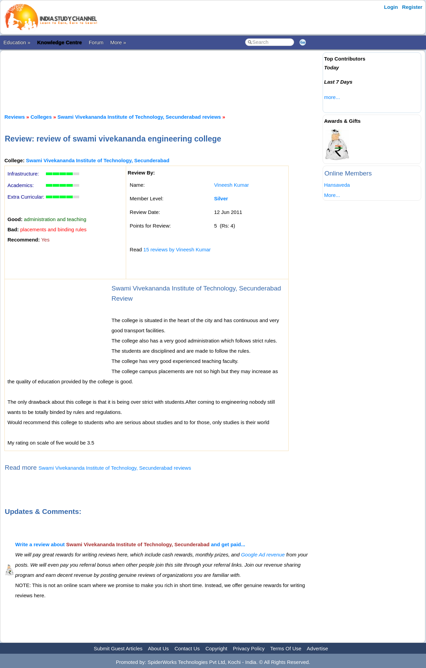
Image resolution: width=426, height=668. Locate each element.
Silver (221, 198)
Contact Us (187, 648)
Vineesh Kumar (231, 185)
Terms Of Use (286, 648)
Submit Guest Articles (118, 648)
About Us (158, 648)
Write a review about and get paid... (130, 544)
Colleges (41, 117)
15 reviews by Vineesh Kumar (177, 249)
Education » (16, 42)
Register (412, 7)
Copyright (216, 648)
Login (391, 7)
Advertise (317, 648)
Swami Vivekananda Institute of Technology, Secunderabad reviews (139, 117)
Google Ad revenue (263, 554)
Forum (96, 42)
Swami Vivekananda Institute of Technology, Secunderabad (97, 160)
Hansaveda (337, 185)
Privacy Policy (249, 648)
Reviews (14, 117)
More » (118, 42)
